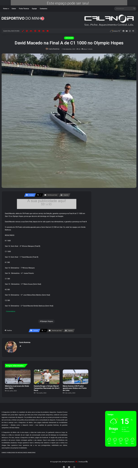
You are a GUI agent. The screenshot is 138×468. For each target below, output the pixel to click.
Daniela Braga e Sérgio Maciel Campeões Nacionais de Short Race (46, 387)
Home (5, 8)
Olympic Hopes (47, 321)
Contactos (43, 8)
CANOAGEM (69, 38)
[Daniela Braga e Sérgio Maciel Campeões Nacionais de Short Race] (47, 375)
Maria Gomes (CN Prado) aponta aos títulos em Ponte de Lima (75, 387)
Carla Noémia (54, 49)
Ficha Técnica (24, 8)
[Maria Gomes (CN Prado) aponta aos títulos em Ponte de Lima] (75, 375)
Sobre (14, 8)
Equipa (34, 8)
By (87, 460)
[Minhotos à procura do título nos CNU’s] (18, 375)
